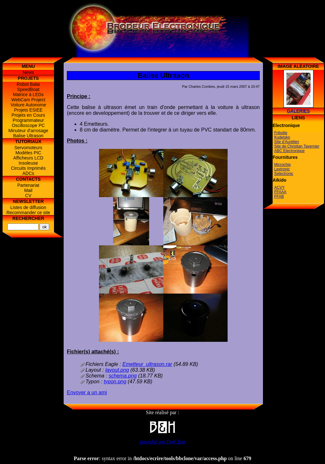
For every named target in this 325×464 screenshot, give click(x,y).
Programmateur (28, 120)
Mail (28, 190)
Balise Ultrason (28, 135)
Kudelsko (282, 137)
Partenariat (28, 185)
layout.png (117, 370)
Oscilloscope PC (28, 125)
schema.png (123, 375)
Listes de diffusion (28, 207)
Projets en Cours (28, 115)
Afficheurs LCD (28, 157)
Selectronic (283, 173)
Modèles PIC (28, 152)
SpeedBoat (28, 89)
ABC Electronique (289, 151)
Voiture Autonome (28, 104)
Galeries (298, 111)
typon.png (115, 381)
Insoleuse (28, 163)
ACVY (279, 187)
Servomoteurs (28, 147)
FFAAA (280, 192)
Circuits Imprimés (28, 168)
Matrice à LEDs (28, 94)
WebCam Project (28, 99)
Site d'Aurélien (286, 142)
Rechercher (28, 218)
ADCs (28, 173)
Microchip (282, 164)
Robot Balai (28, 84)
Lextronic (282, 169)
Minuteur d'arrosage (28, 130)
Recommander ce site (28, 212)
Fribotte (280, 133)
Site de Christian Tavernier (297, 146)
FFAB (279, 196)
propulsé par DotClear (162, 441)
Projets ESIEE (28, 110)
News (28, 72)
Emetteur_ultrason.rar (147, 364)
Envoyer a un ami (87, 392)
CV (28, 195)
